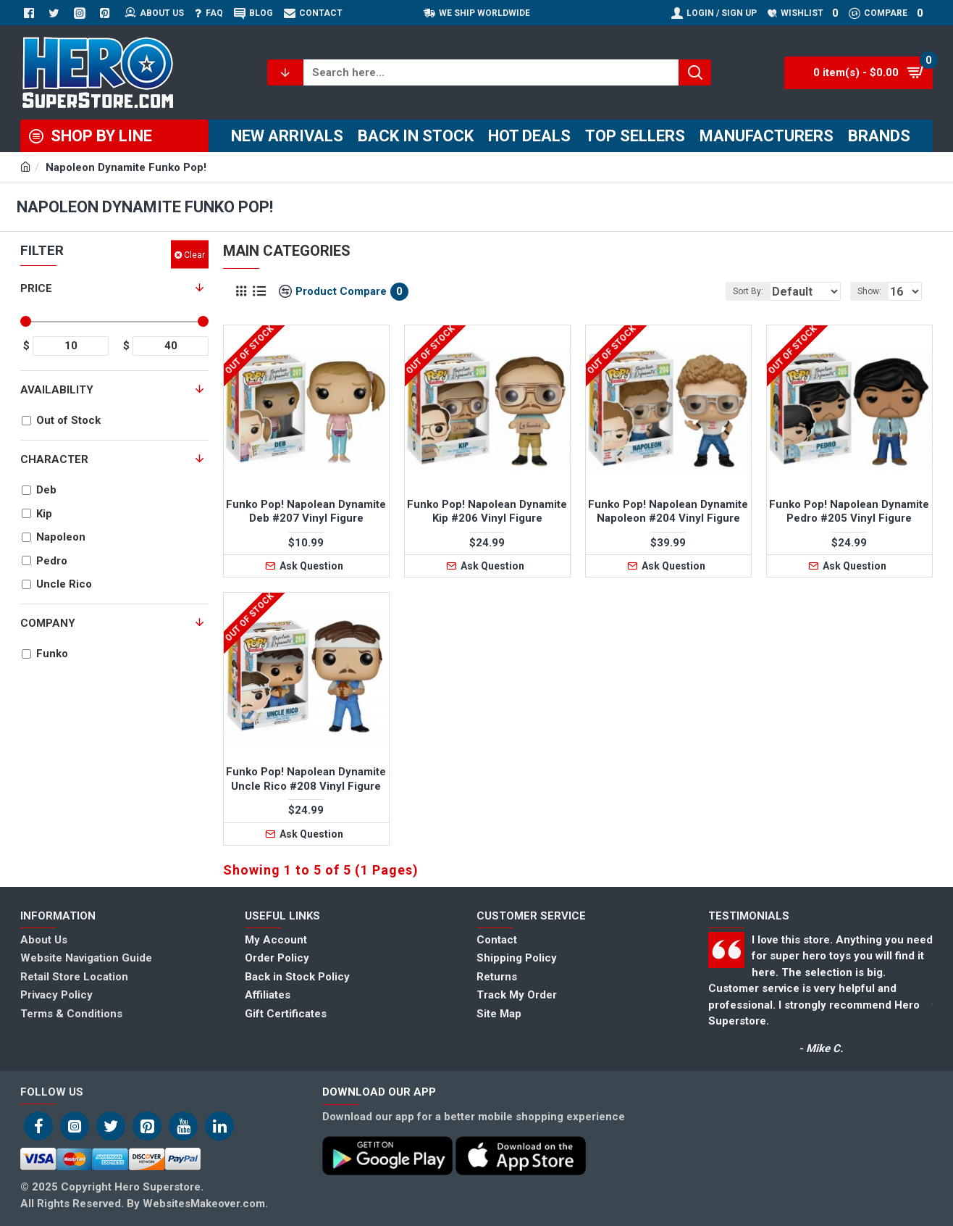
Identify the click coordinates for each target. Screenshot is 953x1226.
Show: (874, 291)
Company (47, 623)
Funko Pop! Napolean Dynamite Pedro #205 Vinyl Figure (849, 511)
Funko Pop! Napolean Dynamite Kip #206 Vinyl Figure (487, 511)
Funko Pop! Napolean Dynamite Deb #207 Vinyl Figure (306, 511)
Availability (56, 389)
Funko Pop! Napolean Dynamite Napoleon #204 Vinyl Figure (668, 511)
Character (54, 459)
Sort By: (732, 291)
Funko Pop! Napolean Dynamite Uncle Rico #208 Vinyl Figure (306, 779)
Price (36, 288)
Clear (194, 254)
